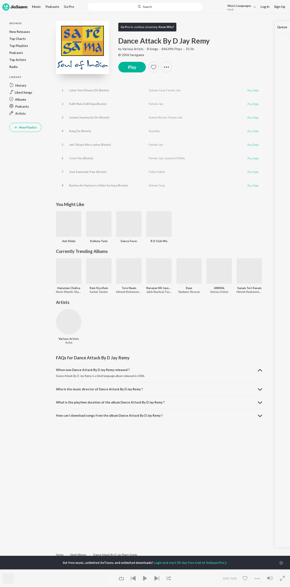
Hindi (230, 9)
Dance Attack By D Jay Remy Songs (115, 554)
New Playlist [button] (25, 127)
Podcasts (52, 6)
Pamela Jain (173, 90)
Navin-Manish (64, 292)
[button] (166, 67)
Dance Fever (129, 241)
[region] (159, 554)
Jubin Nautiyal (155, 292)
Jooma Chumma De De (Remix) (89, 117)
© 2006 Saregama (131, 55)
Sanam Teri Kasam (249, 288)
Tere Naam (129, 288)
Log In (265, 6)
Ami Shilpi (68, 241)
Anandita (154, 131)
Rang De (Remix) (80, 131)
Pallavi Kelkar (157, 172)
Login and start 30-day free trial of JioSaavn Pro (190, 562)
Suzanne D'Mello (175, 158)
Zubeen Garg (157, 90)
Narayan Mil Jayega (159, 288)
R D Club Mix (159, 241)
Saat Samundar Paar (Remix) (87, 172)
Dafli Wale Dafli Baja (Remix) (87, 104)
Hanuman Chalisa (68, 288)
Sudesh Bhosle (157, 117)
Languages (239, 5)
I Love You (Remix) (81, 158)
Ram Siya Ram (99, 288)
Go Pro (69, 6)
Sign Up (279, 6)
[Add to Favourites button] (153, 67)
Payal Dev (171, 292)
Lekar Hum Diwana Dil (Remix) (89, 90)
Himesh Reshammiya (129, 292)
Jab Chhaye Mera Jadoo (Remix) (90, 144)
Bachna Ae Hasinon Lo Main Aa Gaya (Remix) (98, 185)
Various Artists (133, 49)
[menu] (240, 7)
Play (132, 67)
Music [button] (36, 6)
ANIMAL (219, 288)
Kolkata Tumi (98, 241)
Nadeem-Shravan (189, 292)
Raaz (189, 288)
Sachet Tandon (99, 292)
